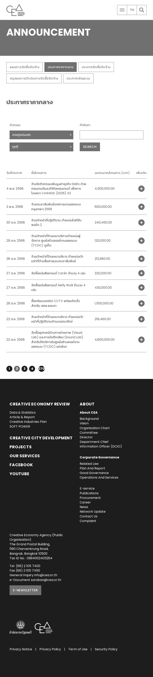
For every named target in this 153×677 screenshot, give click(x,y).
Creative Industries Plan (28, 421)
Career (85, 502)
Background (89, 418)
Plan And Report (92, 468)
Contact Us (88, 516)
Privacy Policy (50, 649)
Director (86, 437)
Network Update (93, 511)
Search (90, 146)
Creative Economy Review (40, 404)
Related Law (89, 463)
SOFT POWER (20, 426)
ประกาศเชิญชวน (78, 78)
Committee (89, 432)
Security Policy (106, 649)
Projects (21, 447)
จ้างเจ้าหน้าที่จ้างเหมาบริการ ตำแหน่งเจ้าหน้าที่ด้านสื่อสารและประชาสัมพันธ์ (57, 258)
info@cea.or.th (45, 575)
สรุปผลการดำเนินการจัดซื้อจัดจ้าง (34, 78)
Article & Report (22, 417)
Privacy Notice (21, 649)
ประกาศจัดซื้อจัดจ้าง (96, 67)
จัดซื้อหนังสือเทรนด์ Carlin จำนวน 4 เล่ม (58, 273)
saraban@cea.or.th (46, 580)
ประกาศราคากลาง (60, 67)
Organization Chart (95, 428)
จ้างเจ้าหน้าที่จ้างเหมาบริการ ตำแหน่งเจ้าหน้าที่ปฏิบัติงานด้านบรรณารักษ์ (57, 319)
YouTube (19, 474)
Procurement (90, 497)
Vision (84, 423)
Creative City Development (41, 438)
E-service (87, 488)
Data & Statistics (23, 412)
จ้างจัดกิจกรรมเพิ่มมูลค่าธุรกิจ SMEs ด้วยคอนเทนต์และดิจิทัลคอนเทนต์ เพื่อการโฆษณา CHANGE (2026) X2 (58, 188)
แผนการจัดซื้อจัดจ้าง (24, 67)
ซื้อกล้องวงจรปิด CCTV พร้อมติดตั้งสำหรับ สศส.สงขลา (55, 303)
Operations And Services (99, 477)
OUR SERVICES (25, 456)
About (87, 404)
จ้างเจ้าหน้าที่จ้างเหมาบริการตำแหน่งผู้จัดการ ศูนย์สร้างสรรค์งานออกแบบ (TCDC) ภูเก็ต (55, 240)
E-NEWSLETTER (25, 590)
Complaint (88, 521)
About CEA (89, 412)
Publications (89, 493)
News (84, 507)
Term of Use (77, 649)
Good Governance (94, 473)
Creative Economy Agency (16, 10)
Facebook (21, 465)
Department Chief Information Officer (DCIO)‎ (101, 444)
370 (41, 368)
